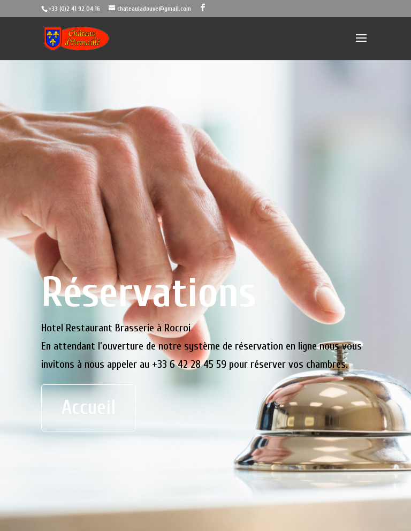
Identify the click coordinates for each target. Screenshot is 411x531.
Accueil (89, 407)
